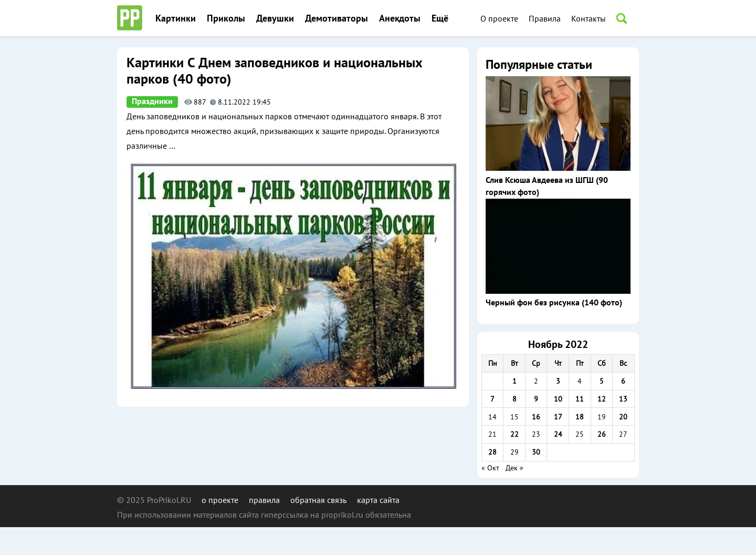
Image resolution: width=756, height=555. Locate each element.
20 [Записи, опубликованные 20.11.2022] (623, 417)
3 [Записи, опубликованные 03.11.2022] (558, 381)
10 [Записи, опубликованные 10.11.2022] (558, 399)
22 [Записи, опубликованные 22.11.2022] (514, 434)
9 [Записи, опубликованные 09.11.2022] (536, 399)
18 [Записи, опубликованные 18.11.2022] (579, 417)
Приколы (226, 18)
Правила (545, 18)
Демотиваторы (336, 18)
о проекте (220, 500)
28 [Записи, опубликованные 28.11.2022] (492, 452)
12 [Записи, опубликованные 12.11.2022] (601, 399)
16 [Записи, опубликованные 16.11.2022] (536, 417)
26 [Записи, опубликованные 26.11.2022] (601, 434)
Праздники (152, 101)
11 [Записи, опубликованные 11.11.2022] (579, 399)
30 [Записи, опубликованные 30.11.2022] (536, 452)
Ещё (440, 18)
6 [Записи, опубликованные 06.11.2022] (623, 381)
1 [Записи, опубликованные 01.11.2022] (514, 381)
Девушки (275, 18)
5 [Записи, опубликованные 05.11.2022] (602, 381)
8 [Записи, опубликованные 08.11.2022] (514, 399)
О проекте (499, 18)
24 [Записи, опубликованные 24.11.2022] (558, 434)
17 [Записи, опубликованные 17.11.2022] (558, 417)
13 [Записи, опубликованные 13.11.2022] (623, 399)
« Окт (490, 467)
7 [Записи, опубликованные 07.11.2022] (492, 399)
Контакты (588, 18)
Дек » (514, 467)
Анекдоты (400, 18)
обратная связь (318, 500)
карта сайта (378, 500)
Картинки (175, 18)
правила (264, 500)
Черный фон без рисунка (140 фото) (554, 302)
